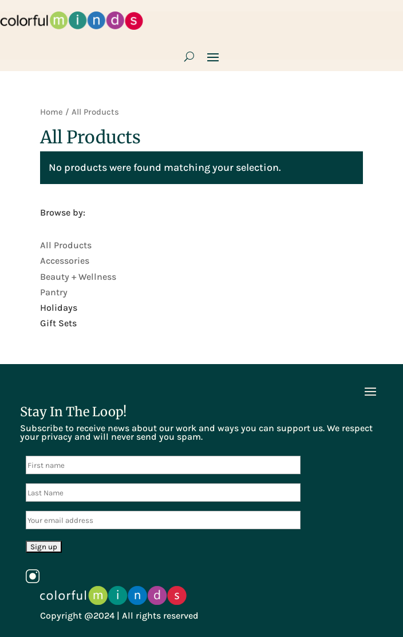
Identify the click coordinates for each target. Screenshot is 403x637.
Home (51, 112)
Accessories (64, 260)
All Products (66, 245)
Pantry (54, 292)
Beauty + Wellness (78, 276)
